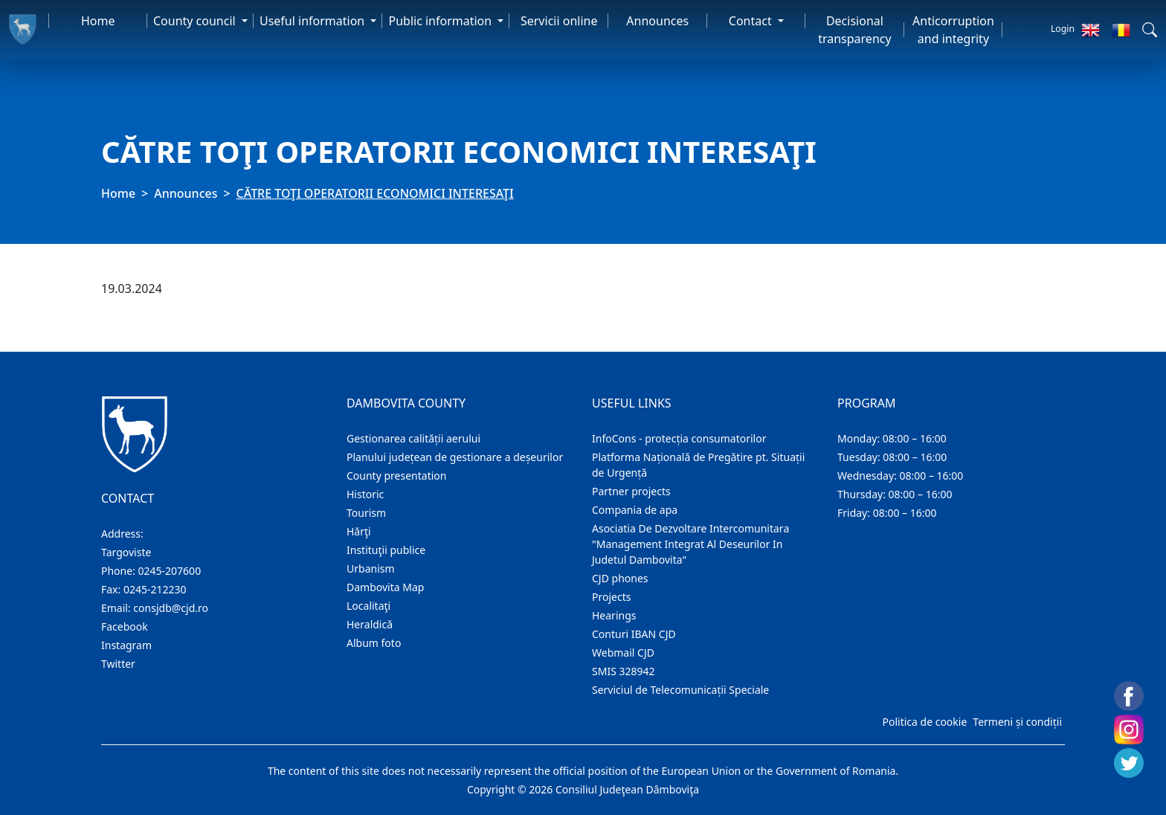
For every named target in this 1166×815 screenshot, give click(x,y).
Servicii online (559, 21)
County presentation (396, 475)
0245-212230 (155, 589)
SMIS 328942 (623, 671)
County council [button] (196, 21)
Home (98, 21)
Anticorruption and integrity (953, 30)
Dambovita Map (385, 587)
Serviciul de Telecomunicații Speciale (680, 690)
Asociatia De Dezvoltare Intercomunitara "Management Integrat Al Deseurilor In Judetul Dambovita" (690, 544)
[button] (1149, 29)
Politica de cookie (924, 722)
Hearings (614, 615)
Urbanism (371, 568)
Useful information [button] (313, 21)
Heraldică (370, 624)
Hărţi (359, 531)
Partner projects (631, 491)
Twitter (118, 664)
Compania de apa (634, 510)
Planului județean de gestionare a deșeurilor (455, 457)
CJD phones (620, 578)
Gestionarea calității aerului (413, 438)
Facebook (124, 626)
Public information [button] (441, 21)
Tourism (366, 513)
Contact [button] (752, 21)
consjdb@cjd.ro (170, 608)
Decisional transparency (854, 30)
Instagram (126, 645)
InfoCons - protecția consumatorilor (679, 438)
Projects (611, 597)
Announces (657, 21)
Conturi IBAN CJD (634, 634)
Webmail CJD (623, 652)
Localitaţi (368, 606)
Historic (365, 494)
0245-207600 (170, 571)
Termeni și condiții (1017, 722)
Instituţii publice (386, 550)
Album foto (374, 643)
